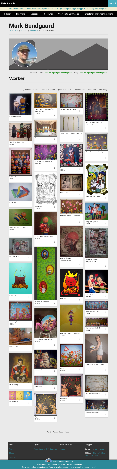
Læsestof (35, 14)
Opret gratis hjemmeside (68, 14)
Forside (11, 449)
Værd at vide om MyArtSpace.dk (45, 449)
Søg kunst (48, 14)
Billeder (7, 14)
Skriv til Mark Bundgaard (59, 462)
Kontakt (62, 449)
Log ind (112, 3)
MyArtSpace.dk (8, 3)
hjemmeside (99, 449)
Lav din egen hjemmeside (46, 464)
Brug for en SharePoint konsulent (99, 14)
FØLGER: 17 (24, 31)
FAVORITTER (33, 31)
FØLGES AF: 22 (14, 31)
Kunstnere (20, 14)
